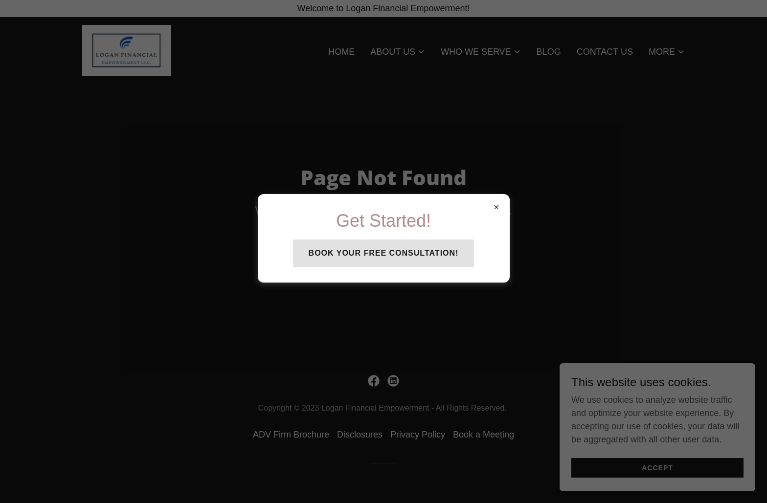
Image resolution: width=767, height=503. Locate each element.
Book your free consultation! (384, 253)
